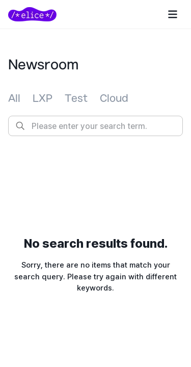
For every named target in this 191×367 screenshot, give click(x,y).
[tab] (14, 98)
